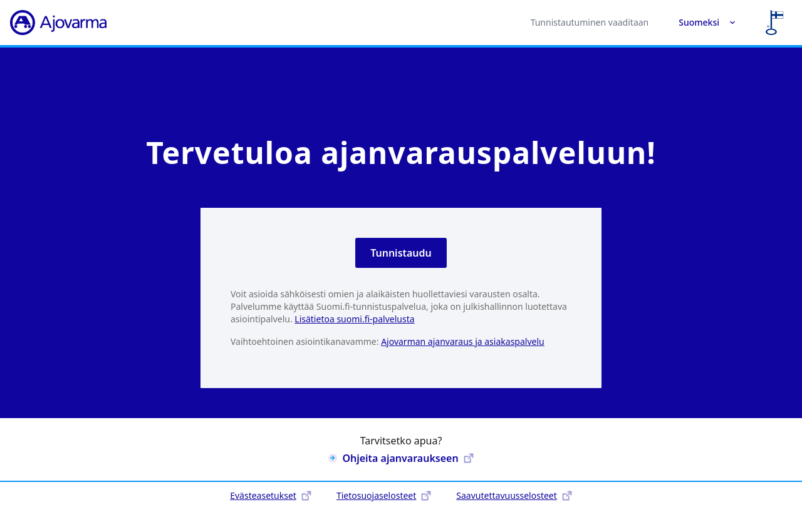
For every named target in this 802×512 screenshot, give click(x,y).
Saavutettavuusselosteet (513, 495)
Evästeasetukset (270, 495)
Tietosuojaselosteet (383, 495)
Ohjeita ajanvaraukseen (400, 458)
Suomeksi (707, 22)
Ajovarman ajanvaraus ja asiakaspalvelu (462, 341)
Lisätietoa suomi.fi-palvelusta (354, 319)
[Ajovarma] (58, 22)
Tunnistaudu (401, 253)
